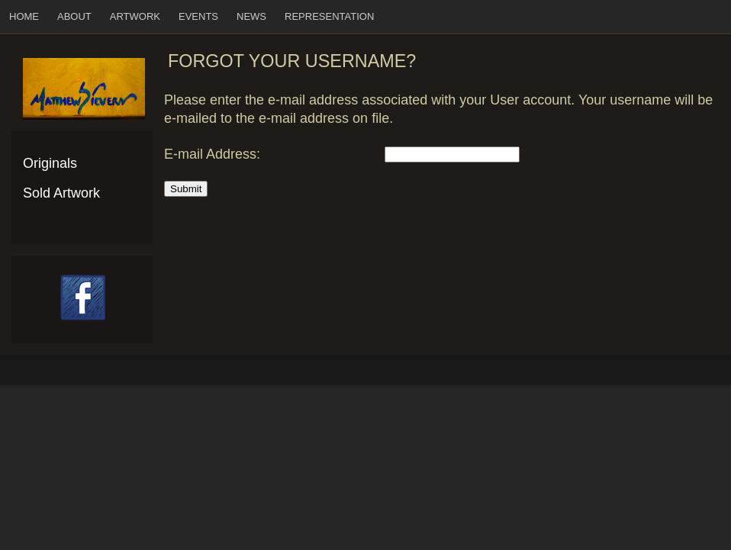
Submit (185, 189)
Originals (50, 163)
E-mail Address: (212, 154)
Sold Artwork (61, 193)
